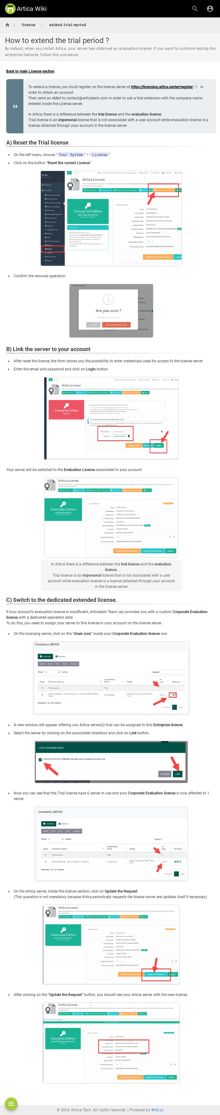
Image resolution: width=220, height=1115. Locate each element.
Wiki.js (157, 1110)
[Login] (210, 8)
